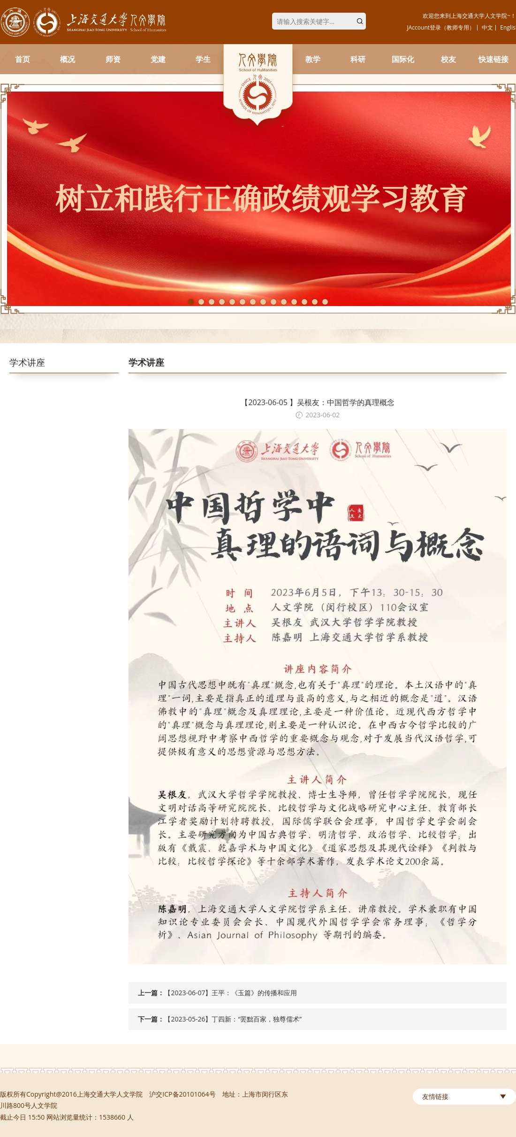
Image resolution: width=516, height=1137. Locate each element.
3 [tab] (211, 302)
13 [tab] (315, 302)
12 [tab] (304, 302)
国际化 (403, 59)
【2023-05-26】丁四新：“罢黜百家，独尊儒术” (233, 1018)
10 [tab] (284, 302)
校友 (448, 59)
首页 (22, 59)
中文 (487, 27)
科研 (357, 59)
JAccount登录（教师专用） (441, 27)
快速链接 (493, 59)
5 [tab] (232, 302)
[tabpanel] (258, 199)
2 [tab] (201, 302)
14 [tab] (325, 302)
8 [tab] (263, 302)
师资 (113, 59)
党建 (158, 59)
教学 (312, 59)
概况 (67, 59)
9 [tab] (273, 302)
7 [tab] (253, 302)
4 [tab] (222, 302)
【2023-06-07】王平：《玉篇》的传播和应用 (230, 992)
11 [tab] (294, 302)
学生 (203, 59)
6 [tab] (242, 302)
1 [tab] (191, 302)
